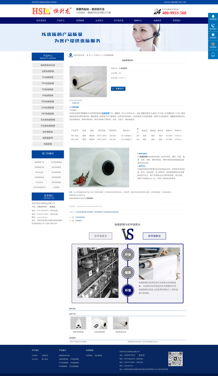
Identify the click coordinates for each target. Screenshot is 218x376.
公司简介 (35, 355)
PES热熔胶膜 (48, 101)
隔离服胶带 (48, 138)
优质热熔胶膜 (56, 177)
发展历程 (45, 355)
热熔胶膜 (78, 221)
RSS (180, 2)
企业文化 (35, 359)
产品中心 (61, 20)
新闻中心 (138, 20)
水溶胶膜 (56, 187)
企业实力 (99, 20)
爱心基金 (45, 359)
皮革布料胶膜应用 (39, 187)
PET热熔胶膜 (48, 114)
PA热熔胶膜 (47, 95)
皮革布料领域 (56, 167)
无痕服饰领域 (39, 177)
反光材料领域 (56, 172)
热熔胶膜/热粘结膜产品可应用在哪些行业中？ (143, 342)
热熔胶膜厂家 (39, 162)
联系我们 (177, 20)
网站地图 (174, 2)
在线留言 (157, 20)
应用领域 (80, 20)
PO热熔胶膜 (47, 89)
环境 (128, 290)
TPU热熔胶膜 (48, 83)
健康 (128, 272)
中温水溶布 (39, 182)
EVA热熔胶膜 (48, 108)
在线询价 (118, 89)
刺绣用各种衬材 (48, 65)
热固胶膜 (48, 144)
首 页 (89, 55)
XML (184, 2)
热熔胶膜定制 (120, 332)
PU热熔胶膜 (47, 77)
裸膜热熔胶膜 (78, 332)
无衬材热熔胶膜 (48, 120)
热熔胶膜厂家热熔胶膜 (94, 212)
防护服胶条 (48, 132)
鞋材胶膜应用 (39, 167)
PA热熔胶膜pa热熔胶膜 (110, 212)
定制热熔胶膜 (80, 217)
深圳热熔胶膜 (56, 182)
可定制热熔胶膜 (48, 126)
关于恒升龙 (119, 20)
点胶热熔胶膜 (48, 71)
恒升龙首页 (41, 20)
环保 (128, 254)
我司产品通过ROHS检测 (78, 342)
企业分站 (167, 2)
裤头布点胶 (39, 172)
